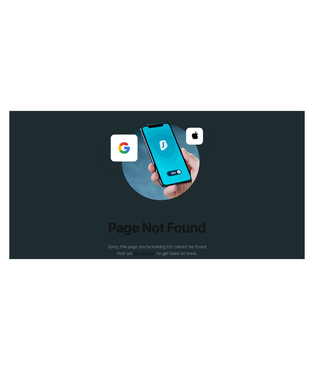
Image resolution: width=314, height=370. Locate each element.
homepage (144, 253)
